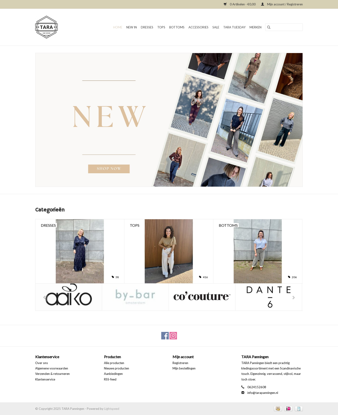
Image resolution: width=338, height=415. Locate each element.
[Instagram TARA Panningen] (173, 335)
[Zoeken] (284, 27)
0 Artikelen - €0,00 (240, 4)
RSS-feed (110, 379)
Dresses (147, 27)
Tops (161, 27)
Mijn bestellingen (184, 368)
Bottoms (176, 27)
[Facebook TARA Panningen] (165, 335)
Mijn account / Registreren (282, 4)
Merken (255, 27)
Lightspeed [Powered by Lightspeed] (111, 409)
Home (117, 27)
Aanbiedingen (113, 374)
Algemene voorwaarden (51, 368)
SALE (215, 27)
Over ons (41, 363)
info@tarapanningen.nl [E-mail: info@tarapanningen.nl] (262, 393)
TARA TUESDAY (234, 27)
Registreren (180, 363)
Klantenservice (45, 379)
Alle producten (114, 363)
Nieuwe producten (116, 368)
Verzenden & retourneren (52, 374)
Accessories (198, 27)
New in (131, 27)
